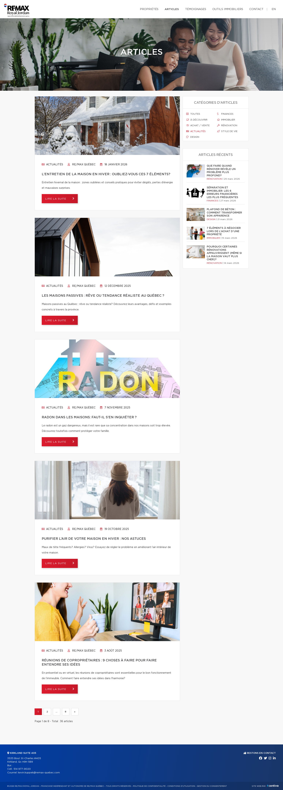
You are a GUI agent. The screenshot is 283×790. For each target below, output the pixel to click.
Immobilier (226, 120)
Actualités (52, 164)
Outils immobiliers (227, 9)
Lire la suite (56, 199)
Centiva (273, 786)
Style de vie (227, 131)
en (274, 9)
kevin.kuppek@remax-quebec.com (39, 773)
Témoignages (195, 9)
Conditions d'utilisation (181, 786)
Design (192, 137)
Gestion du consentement (212, 786)
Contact (256, 9)
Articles (172, 9)
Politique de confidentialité (149, 786)
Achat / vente (198, 125)
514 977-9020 (22, 769)
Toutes (193, 114)
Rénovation (227, 125)
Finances (225, 114)
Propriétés (149, 9)
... (56, 712)
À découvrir (196, 120)
